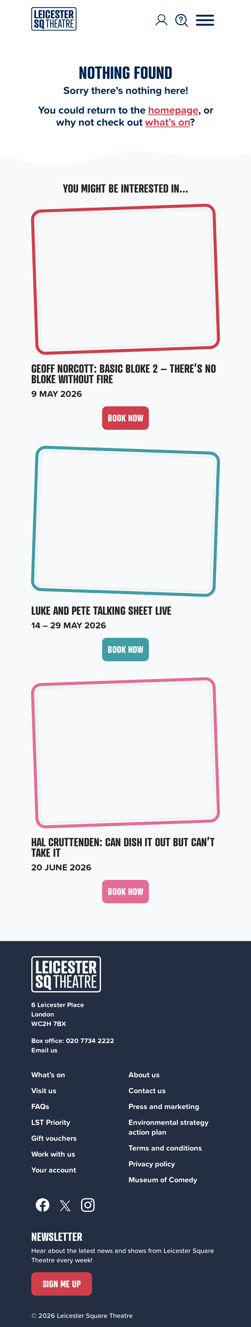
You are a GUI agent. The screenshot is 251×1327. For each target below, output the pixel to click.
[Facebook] (42, 1204)
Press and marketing (164, 1106)
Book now (125, 418)
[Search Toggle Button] (181, 20)
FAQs (40, 1106)
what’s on (167, 122)
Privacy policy (152, 1163)
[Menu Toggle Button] (211, 20)
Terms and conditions (165, 1147)
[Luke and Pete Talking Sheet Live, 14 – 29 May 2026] (125, 539)
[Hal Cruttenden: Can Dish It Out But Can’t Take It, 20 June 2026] (125, 776)
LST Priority (50, 1122)
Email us (44, 1050)
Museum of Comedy (163, 1179)
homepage (173, 109)
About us (144, 1074)
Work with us (53, 1153)
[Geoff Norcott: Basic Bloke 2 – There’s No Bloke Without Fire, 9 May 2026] (125, 303)
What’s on (48, 1074)
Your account (53, 1169)
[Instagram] (88, 1204)
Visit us (44, 1090)
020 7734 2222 (90, 1040)
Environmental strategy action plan (168, 1127)
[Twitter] (65, 1205)
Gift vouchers (54, 1138)
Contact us (147, 1090)
